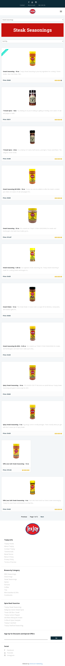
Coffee (6, 587)
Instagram (9, 655)
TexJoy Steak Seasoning (12, 607)
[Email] (26, 638)
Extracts (7, 585)
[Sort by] (32, 41)
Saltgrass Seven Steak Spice (14, 610)
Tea (5, 590)
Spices (6, 582)
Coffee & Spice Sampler (12, 620)
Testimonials (8, 552)
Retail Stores (8, 554)
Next (42, 517)
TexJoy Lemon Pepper (12, 615)
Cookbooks (8, 595)
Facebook (9, 650)
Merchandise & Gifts (11, 592)
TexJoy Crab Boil (10, 623)
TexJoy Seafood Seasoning (13, 625)
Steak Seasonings (10, 579)
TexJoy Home (9, 544)
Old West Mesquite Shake (13, 618)
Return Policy (9, 557)
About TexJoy (9, 546)
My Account (31, 5)
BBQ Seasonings (10, 574)
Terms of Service (10, 562)
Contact (22, 5)
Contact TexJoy (9, 549)
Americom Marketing (36, 664)
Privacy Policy (9, 559)
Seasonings (8, 577)
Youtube (8, 653)
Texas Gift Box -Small (11, 612)
